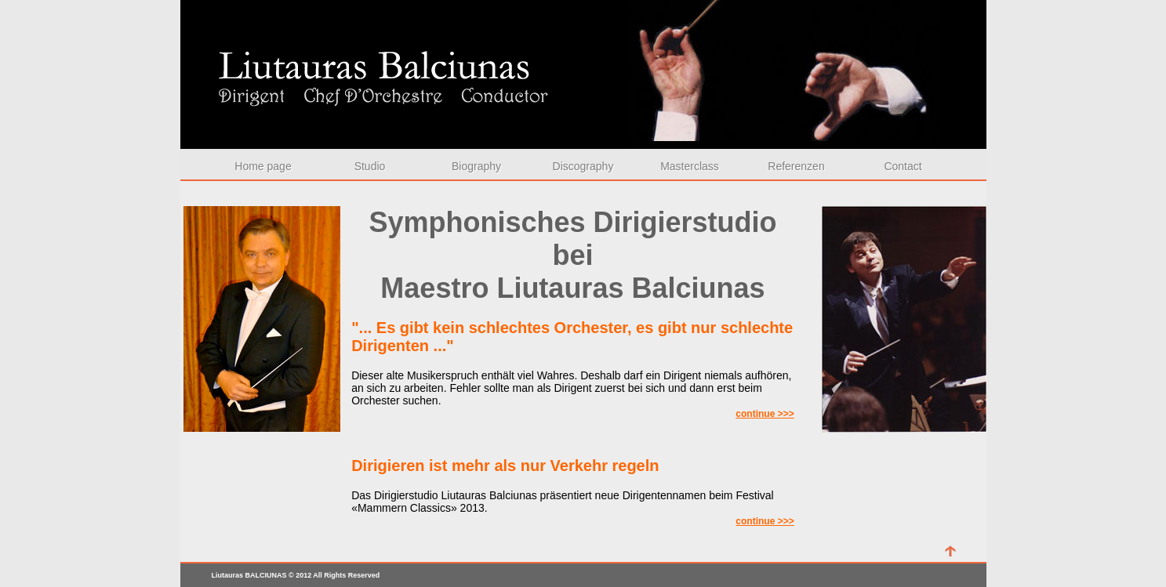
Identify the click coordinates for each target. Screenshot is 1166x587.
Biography (476, 166)
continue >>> (765, 413)
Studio (370, 166)
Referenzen (796, 166)
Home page (262, 166)
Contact (902, 166)
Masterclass (689, 166)
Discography (583, 166)
